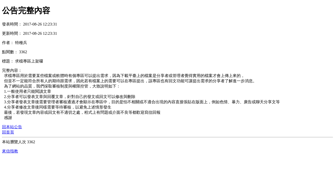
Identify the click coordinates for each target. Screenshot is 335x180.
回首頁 (8, 132)
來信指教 (10, 151)
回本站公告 (12, 127)
